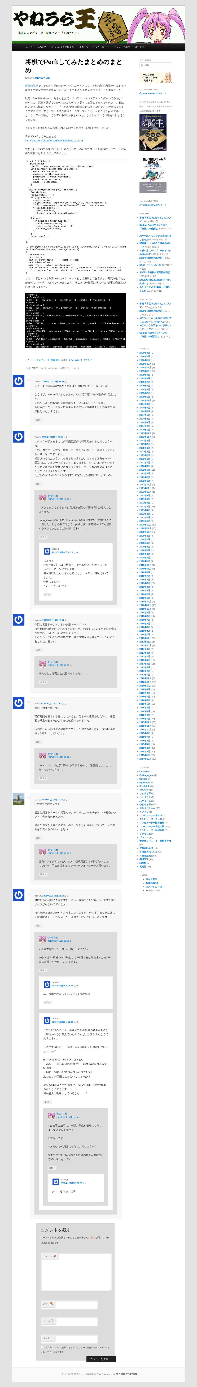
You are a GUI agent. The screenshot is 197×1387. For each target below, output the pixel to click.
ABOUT (42, 47)
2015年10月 (145, 729)
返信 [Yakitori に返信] (39, 484)
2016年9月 (144, 689)
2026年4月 (144, 352)
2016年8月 (144, 693)
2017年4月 (144, 667)
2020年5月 (144, 546)
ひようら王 (145, 797)
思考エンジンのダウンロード (94, 47)
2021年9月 (144, 495)
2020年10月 (145, 532)
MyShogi (144, 782)
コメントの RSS (154, 886)
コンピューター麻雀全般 (151, 830)
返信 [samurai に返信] (39, 420)
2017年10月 (145, 645)
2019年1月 (144, 598)
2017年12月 (145, 638)
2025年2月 (144, 393)
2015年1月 (144, 755)
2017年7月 (144, 656)
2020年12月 (145, 524)
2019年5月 (144, 583)
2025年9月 (144, 374)
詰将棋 (142, 863)
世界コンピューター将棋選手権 (155, 841)
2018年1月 (144, 634)
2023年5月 (144, 451)
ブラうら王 (145, 833)
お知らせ (143, 789)
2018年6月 (144, 623)
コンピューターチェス (150, 819)
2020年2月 (144, 557)
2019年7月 (144, 576)
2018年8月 (144, 616)
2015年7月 (144, 736)
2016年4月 (144, 707)
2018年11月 (145, 605)
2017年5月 (144, 663)
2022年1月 (144, 481)
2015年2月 (144, 751)
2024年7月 (144, 407)
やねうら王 (145, 804)
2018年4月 (144, 631)
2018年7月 (144, 619)
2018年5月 (144, 627)
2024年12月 (145, 400)
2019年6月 (144, 579)
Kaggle (143, 779)
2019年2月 (144, 594)
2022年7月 (144, 462)
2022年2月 (144, 477)
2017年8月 (144, 653)
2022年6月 (144, 466)
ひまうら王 (145, 793)
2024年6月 (144, 411)
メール (48, 1321)
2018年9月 (144, 612)
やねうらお (74, 360)
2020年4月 (144, 550)
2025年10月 (145, 371)
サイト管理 (151, 879)
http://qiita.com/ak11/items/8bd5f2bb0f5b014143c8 (54, 140)
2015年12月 (145, 722)
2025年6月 (144, 385)
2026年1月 (144, 360)
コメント (50, 1256)
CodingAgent (146, 775)
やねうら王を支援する (62, 47)
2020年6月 (144, 543)
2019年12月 (145, 565)
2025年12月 (145, 364)
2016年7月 (144, 696)
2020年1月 (144, 561)
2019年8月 (144, 572)
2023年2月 (144, 455)
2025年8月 (144, 378)
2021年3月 (144, 513)
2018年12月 (145, 601)
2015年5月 (144, 740)
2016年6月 (144, 700)
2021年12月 (145, 484)
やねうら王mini (147, 808)
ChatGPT (144, 771)
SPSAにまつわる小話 (150, 265)
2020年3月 (144, 554)
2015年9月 (144, 733)
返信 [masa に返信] (39, 742)
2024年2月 (144, 426)
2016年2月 (144, 715)
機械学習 (143, 859)
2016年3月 (144, 711)
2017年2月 (144, 671)
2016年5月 (144, 704)
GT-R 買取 (120, 1374)
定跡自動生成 (146, 848)
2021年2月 (144, 517)
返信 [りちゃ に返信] (39, 838)
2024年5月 (144, 415)
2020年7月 (144, 539)
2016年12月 (145, 678)
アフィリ (143, 811)
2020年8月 (144, 535)
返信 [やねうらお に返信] (43, 537)
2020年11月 (145, 528)
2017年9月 (144, 649)
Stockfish (144, 786)
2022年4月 (144, 473)
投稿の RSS (152, 883)
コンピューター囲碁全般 (151, 822)
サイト (46, 1338)
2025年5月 (144, 389)
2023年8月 (144, 440)
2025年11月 (145, 367)
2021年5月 (144, 506)
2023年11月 (145, 437)
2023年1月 (144, 459)
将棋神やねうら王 (148, 852)
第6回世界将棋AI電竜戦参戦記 (154, 272)
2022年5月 (144, 470)
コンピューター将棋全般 (48, 360)
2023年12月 (145, 433)
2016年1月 (144, 718)
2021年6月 (144, 502)
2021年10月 (145, 491)
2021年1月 (144, 521)
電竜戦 (142, 866)
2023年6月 (144, 448)
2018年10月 (145, 609)
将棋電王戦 (145, 855)
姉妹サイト (141, 47)
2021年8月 (144, 499)
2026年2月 (144, 356)
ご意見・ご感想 (122, 47)
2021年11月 (145, 488)
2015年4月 (144, 744)
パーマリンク (86, 360)
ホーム (29, 47)
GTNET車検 (131, 1374)
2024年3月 (144, 422)
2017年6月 (144, 660)
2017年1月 (144, 674)
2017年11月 (145, 641)
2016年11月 (145, 682)
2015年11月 (145, 726)
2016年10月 (145, 685)
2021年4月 (144, 510)
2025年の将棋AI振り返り (152, 258)
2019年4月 (144, 587)
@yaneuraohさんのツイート (153, 205)
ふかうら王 (145, 801)
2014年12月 (145, 758)
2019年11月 (145, 568)
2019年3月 (144, 590)
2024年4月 (144, 418)
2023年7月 (144, 444)
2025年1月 (144, 396)
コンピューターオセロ (150, 815)
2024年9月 (144, 404)
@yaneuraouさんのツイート (153, 93)
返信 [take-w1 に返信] (39, 925)
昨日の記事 (31, 85)
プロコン (143, 837)
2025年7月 (144, 382)
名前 (48, 1304)
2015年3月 (144, 748)
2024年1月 (144, 429)
